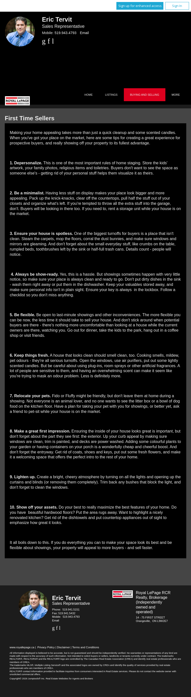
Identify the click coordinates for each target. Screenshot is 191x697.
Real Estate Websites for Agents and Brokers (69, 678)
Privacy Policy (46, 647)
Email (84, 33)
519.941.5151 (70, 609)
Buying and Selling (144, 94)
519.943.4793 (65, 33)
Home (89, 94)
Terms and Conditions (85, 647)
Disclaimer (63, 647)
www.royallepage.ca (21, 647)
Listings (111, 94)
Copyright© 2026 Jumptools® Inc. (27, 678)
